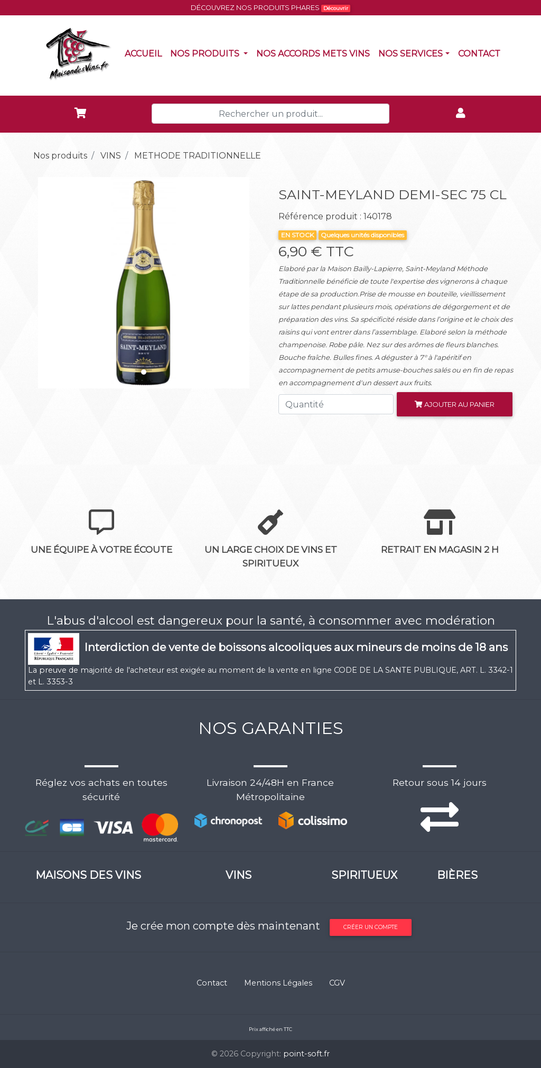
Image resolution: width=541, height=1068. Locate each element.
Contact (481, 53)
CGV (337, 983)
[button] (43, 282)
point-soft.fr (306, 1053)
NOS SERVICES (410, 54)
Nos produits (211, 53)
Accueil (145, 53)
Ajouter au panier (455, 404)
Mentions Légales (278, 983)
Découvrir (335, 8)
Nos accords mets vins (315, 53)
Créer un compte (370, 927)
